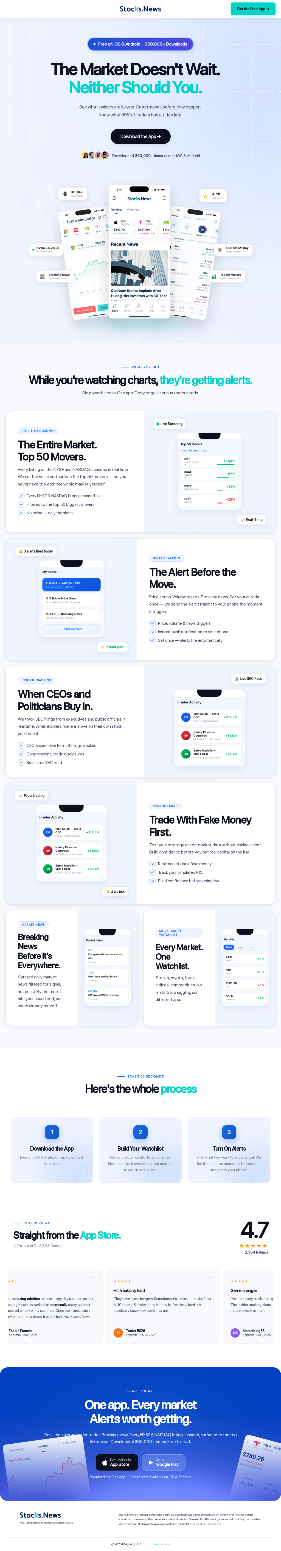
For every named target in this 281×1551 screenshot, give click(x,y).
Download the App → (140, 136)
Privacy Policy (161, 1544)
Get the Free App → (253, 9)
